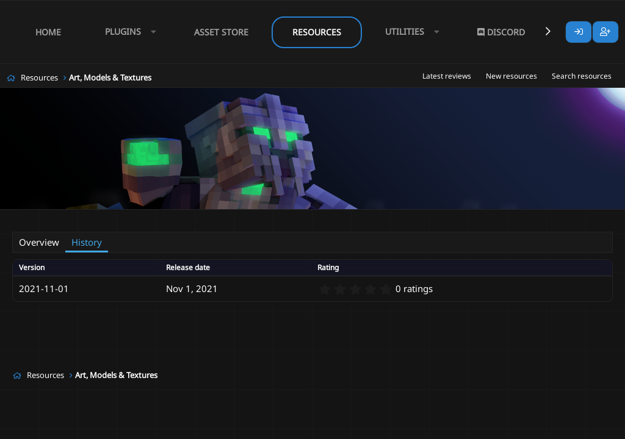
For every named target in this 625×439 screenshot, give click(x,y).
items (155, 217)
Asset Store (221, 32)
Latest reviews (446, 76)
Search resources (582, 76)
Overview (39, 242)
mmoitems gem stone (212, 217)
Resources (316, 32)
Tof (61, 217)
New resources (511, 76)
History (86, 242)
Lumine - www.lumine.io (575, 427)
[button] (127, 32)
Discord (501, 32)
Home (48, 32)
